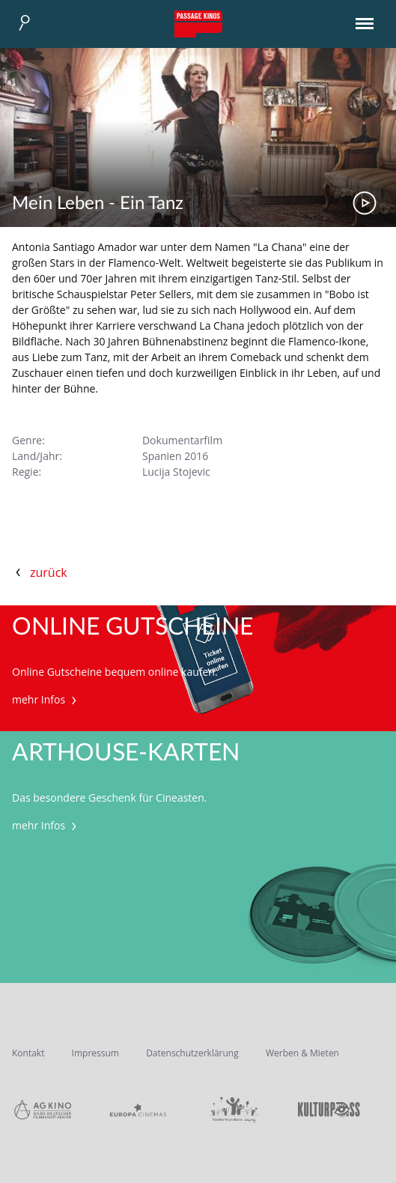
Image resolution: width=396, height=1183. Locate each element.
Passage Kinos (198, 24)
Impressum (95, 1053)
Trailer (365, 203)
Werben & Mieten (302, 1053)
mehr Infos (46, 699)
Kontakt (28, 1053)
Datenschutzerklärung (192, 1053)
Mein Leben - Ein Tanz (97, 204)
